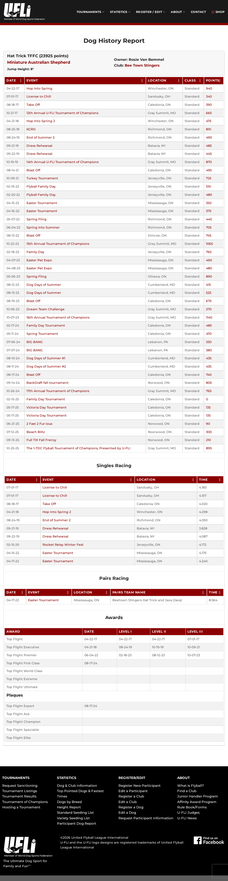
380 (209, 350)
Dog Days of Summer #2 (46, 366)
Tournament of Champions (25, 802)
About (178, 12)
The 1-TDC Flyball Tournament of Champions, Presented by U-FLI (78, 448)
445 (209, 154)
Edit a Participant (133, 791)
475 (208, 121)
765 (209, 252)
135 (208, 407)
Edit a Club (127, 802)
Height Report (69, 807)
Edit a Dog (127, 812)
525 (208, 293)
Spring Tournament (42, 334)
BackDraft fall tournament (47, 383)
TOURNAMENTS (16, 778)
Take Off (33, 105)
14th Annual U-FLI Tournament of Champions (62, 162)
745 (208, 235)
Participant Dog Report (76, 823)
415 (208, 285)
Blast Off (33, 170)
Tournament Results (19, 796)
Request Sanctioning (19, 785)
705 (209, 227)
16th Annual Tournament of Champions (58, 317)
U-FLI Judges (188, 812)
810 (208, 129)
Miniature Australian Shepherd (38, 62)
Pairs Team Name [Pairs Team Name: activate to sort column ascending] (129, 592)
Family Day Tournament (45, 325)
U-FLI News (187, 818)
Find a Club (186, 791)
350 (209, 203)
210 (208, 440)
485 (209, 146)
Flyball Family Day (41, 186)
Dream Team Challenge (45, 309)
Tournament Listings (19, 791)
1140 (209, 317)
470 (209, 334)
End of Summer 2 (40, 137)
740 (209, 375)
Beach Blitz (35, 432)
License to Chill (38, 96)
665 (209, 113)
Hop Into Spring (39, 88)
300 (209, 432)
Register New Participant (139, 785)
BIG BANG (34, 342)
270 (209, 309)
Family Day (35, 252)
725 (208, 178)
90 (208, 424)
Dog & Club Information (77, 785)
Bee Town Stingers (142, 65)
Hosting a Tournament (21, 807)
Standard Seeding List (75, 812)
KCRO (31, 129)
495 (209, 170)
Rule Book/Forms (192, 807)
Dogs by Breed (69, 802)
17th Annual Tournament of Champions (57, 391)
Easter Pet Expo (39, 260)
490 (209, 137)
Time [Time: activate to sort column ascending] (203, 480)
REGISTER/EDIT (131, 778)
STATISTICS (66, 778)
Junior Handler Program (197, 796)
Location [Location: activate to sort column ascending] (157, 80)
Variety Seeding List (73, 818)
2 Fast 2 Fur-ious (39, 424)
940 (209, 88)
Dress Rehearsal (39, 146)
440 (209, 219)
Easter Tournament (41, 203)
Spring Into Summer (43, 227)
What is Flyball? (190, 785)
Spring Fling (36, 219)
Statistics (120, 12)
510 (208, 186)
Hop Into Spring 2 (40, 121)
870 (209, 162)
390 (209, 105)
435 (209, 358)
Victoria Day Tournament (46, 407)
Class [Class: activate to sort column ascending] (190, 80)
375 (208, 211)
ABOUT (183, 778)
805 (209, 383)
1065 (209, 244)
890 (209, 276)
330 (209, 342)
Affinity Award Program (196, 802)
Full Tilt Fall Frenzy (41, 440)
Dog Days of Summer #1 (45, 358)
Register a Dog (130, 807)
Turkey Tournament (42, 178)
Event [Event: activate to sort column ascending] (32, 80)
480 (209, 195)
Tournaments (90, 12)
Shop (218, 12)
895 (209, 448)
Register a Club (131, 796)
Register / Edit (150, 12)
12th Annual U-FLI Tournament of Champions (62, 113)
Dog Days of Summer (43, 285)
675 (209, 301)
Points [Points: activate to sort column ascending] (212, 80)
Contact (198, 12)
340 (209, 96)
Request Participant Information (145, 818)
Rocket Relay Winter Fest (63, 545)
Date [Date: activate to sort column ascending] (11, 80)
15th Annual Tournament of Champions (57, 244)
